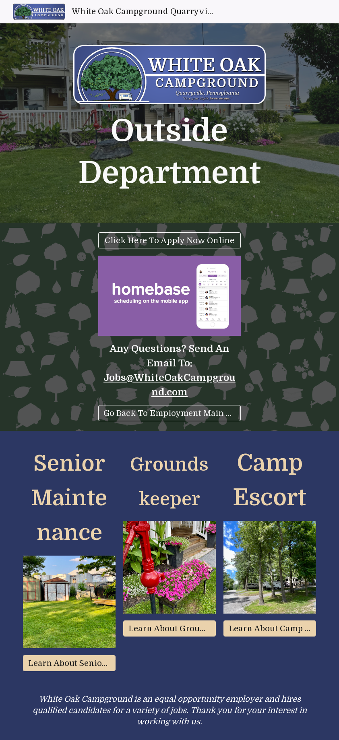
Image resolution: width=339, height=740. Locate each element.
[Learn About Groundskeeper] (169, 628)
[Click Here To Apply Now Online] (169, 240)
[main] (169, 152)
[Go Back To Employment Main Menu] (169, 413)
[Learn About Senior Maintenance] (69, 663)
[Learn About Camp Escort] (270, 628)
